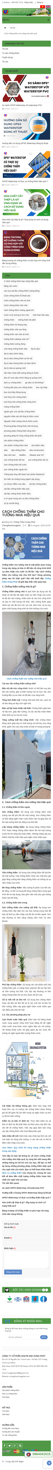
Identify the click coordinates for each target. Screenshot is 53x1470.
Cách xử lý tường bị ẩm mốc (16, 315)
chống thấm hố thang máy (15, 325)
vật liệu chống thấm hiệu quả (16, 489)
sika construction (36, 450)
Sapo (21, 1461)
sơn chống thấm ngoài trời (15, 469)
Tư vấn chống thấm (10, 53)
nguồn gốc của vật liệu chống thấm (19, 411)
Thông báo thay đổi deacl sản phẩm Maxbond (24, 474)
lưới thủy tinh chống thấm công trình (20, 402)
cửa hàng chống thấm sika (15, 349)
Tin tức (12, 28)
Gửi (43, 1337)
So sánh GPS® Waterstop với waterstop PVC (22, 105)
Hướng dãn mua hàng (10, 1428)
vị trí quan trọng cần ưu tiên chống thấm (21, 498)
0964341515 (38, 1454)
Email (6, 1238)
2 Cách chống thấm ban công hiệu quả (21, 281)
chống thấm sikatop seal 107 (16, 339)
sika (5, 450)
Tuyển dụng (7, 57)
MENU (6, 19)
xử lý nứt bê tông (11, 503)
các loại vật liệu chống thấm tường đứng (21, 291)
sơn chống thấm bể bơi (14, 460)
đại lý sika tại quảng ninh (15, 368)
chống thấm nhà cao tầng (15, 329)
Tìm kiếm (5, 1411)
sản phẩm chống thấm (14, 440)
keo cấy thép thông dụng (15, 392)
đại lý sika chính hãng (13, 353)
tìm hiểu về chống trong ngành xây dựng (22, 479)
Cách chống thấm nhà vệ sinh (17, 300)
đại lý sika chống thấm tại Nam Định (20, 363)
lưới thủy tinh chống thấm (15, 397)
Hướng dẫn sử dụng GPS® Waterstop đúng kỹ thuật (25, 143)
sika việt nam (10, 455)
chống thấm (9, 320)
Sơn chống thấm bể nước (15, 465)
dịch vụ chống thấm (12, 382)
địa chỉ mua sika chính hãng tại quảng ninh (23, 378)
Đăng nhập (28, 2)
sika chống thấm (18, 450)
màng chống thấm (12, 407)
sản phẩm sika (37, 445)
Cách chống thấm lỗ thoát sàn (17, 296)
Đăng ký (40, 2)
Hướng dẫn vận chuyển (11, 1432)
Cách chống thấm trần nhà (15, 305)
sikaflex (22, 455)
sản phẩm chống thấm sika (16, 445)
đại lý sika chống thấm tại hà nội (18, 358)
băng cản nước (10, 286)
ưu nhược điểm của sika (14, 484)
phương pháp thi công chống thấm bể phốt (23, 436)
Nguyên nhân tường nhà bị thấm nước (21, 421)
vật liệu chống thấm (37, 484)
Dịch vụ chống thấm (9, 1394)
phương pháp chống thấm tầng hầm (20, 431)
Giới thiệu (5, 1414)
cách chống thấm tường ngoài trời (19, 310)
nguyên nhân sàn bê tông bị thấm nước (21, 416)
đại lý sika (35, 349)
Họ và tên (8, 1227)
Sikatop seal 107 (37, 455)
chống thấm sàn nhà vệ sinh (16, 334)
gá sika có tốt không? (34, 382)
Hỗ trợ (6, 1408)
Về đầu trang (49, 1463)
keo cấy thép (41, 387)
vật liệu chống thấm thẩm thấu (17, 494)
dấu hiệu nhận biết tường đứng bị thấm (21, 373)
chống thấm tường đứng (14, 344)
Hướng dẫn (8, 1425)
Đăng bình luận (13, 1272)
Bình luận (8, 1248)
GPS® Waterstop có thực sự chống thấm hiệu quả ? (25, 181)
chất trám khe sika (41, 315)
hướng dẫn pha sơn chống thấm (18, 387)
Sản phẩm (7, 1387)
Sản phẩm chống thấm (10, 1390)
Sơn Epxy (5, 1397)
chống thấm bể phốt (27, 320)
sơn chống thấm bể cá (38, 460)
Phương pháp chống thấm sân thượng (21, 426)
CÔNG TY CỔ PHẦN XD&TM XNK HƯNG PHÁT (23, 1356)
